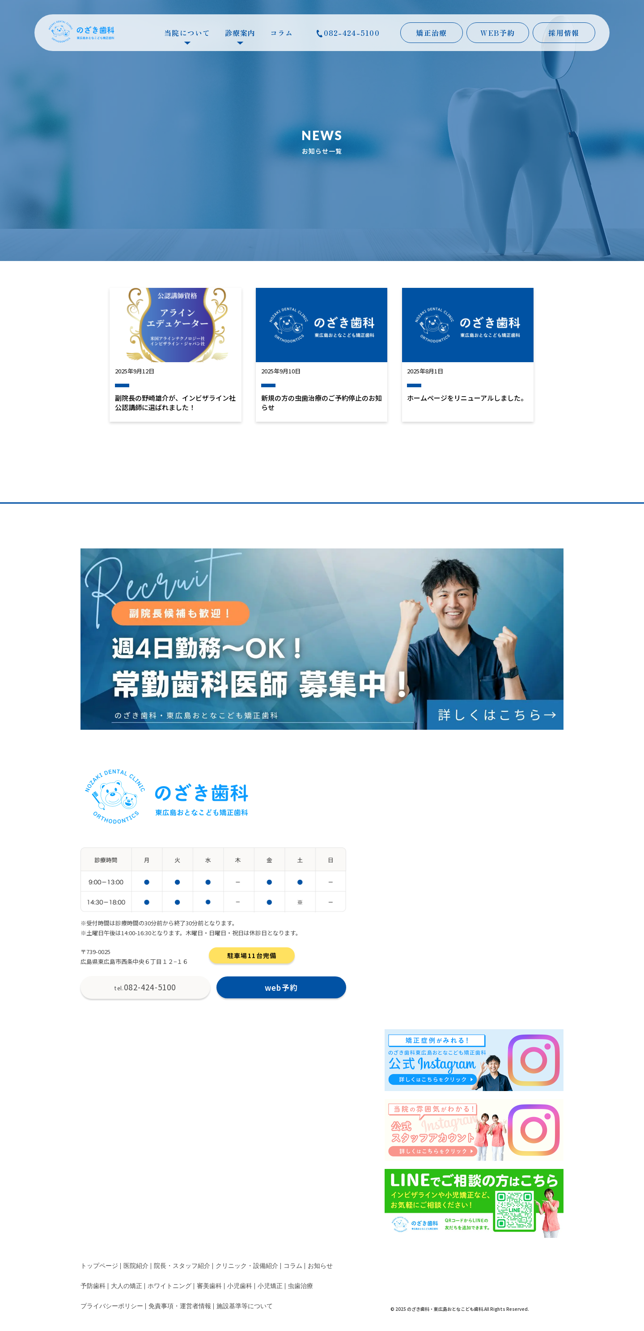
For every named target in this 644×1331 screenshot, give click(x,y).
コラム (281, 32)
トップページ (99, 1266)
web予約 (281, 987)
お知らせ (320, 1266)
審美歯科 (209, 1286)
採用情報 (563, 32)
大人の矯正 (126, 1286)
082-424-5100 (348, 32)
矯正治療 (431, 32)
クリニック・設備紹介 (247, 1266)
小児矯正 (270, 1286)
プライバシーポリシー (111, 1306)
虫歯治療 (300, 1286)
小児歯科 (239, 1286)
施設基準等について (244, 1306)
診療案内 (240, 35)
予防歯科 (93, 1286)
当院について (187, 35)
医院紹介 (135, 1266)
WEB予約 (497, 32)
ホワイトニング (169, 1286)
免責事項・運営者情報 (179, 1306)
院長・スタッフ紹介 (182, 1266)
